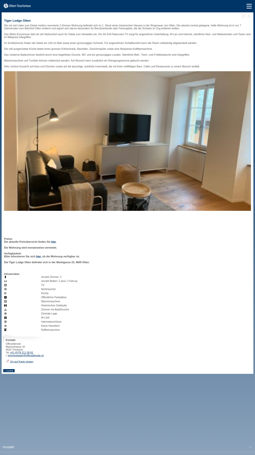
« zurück (8, 370)
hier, (38, 256)
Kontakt (8, 447)
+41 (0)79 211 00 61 (21, 352)
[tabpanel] (127, 141)
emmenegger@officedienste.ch (26, 355)
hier (53, 241)
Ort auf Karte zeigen (21, 361)
